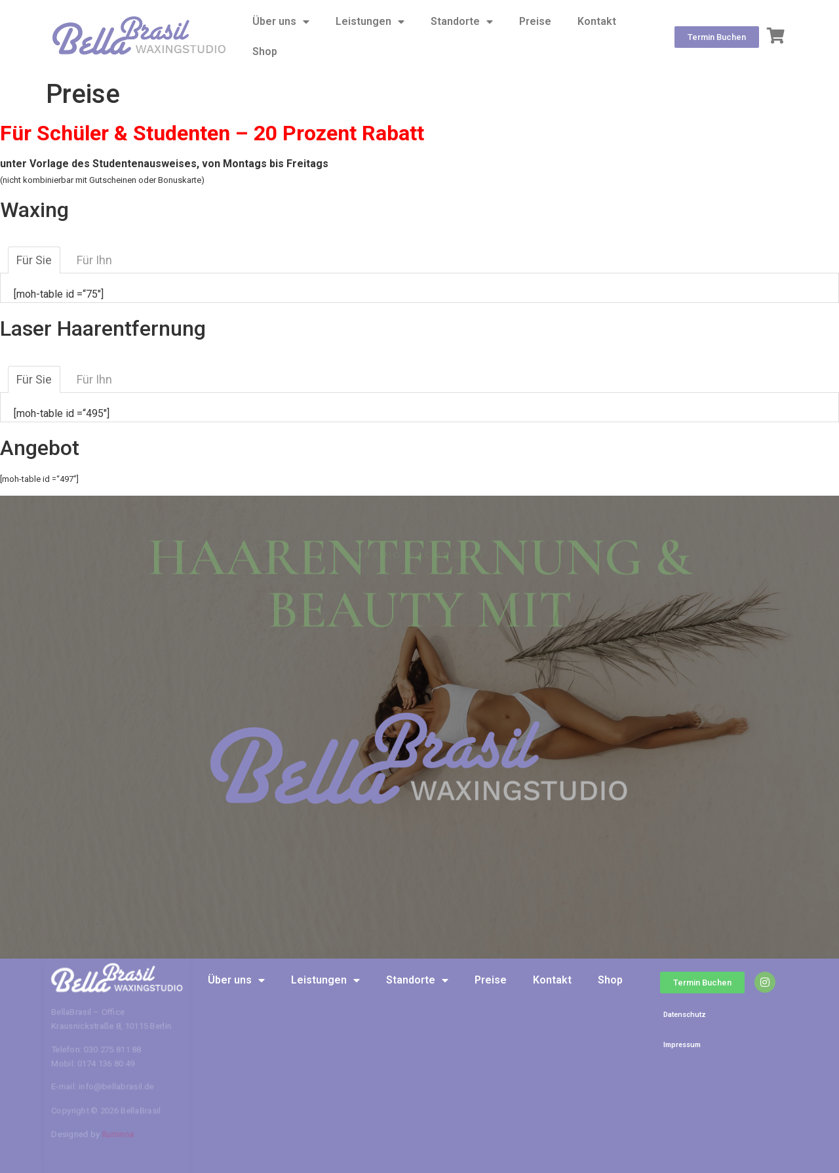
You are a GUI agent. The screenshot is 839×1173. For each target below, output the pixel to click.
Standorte (462, 21)
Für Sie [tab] (34, 260)
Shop (264, 51)
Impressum (682, 1045)
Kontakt (596, 21)
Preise (535, 21)
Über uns (280, 21)
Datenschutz (684, 1014)
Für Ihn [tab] (94, 260)
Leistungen (370, 21)
